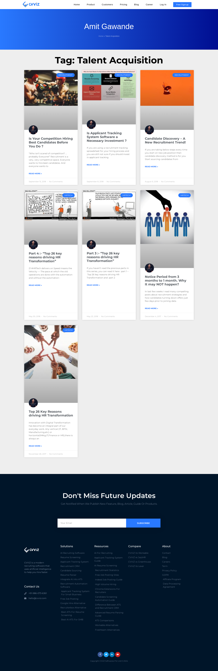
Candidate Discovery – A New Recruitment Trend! (165, 140)
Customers (107, 4)
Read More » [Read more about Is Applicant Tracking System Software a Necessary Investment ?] (93, 165)
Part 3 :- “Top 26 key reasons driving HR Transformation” (103, 257)
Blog (136, 4)
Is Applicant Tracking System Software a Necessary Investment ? (107, 137)
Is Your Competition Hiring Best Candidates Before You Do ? (51, 142)
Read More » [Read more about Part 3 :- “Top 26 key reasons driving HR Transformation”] (93, 285)
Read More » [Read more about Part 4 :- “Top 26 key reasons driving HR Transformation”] (35, 285)
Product (91, 4)
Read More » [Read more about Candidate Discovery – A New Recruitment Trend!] (151, 166)
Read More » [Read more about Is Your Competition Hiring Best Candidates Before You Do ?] (35, 173)
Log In (163, 4)
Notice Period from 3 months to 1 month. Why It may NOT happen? (165, 280)
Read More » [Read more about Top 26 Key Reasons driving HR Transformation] (35, 446)
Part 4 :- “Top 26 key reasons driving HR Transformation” (45, 257)
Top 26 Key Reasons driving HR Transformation (51, 413)
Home (77, 4)
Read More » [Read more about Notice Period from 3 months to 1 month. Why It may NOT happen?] (151, 308)
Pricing (123, 4)
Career (149, 4)
